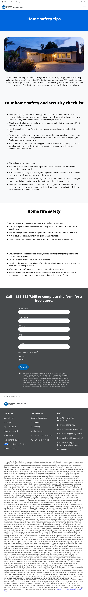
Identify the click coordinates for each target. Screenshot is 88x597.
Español (83, 2)
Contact (59, 589)
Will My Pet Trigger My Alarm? (69, 433)
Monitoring (35, 426)
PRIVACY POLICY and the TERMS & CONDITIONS (47, 373)
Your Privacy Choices (15, 444)
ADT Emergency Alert (40, 440)
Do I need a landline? (66, 425)
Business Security (11, 431)
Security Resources (39, 418)
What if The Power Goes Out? (69, 429)
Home (6, 396)
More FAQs (62, 449)
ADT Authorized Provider (41, 435)
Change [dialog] (17, 2)
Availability (9, 418)
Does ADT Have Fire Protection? (65, 419)
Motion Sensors (37, 431)
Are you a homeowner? (28, 352)
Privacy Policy (10, 448)
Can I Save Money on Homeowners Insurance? (67, 443)
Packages (8, 422)
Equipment (35, 422)
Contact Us (9, 435)
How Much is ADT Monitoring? (70, 438)
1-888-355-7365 (25, 297)
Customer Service (11, 440)
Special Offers (10, 426)
